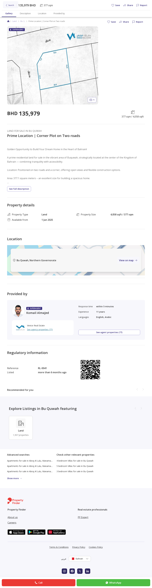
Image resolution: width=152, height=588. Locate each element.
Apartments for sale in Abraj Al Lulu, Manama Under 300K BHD (37, 471)
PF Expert (83, 517)
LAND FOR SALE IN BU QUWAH (24, 131)
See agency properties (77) (40, 329)
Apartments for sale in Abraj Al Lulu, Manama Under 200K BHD (37, 466)
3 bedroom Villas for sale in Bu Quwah (75, 471)
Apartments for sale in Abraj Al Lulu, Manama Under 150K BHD (37, 460)
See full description (19, 188)
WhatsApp (113, 582)
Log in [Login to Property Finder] (142, 4)
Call (38, 582)
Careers (12, 522)
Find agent (59, 12)
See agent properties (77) (109, 332)
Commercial (44, 12)
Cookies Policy (96, 547)
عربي (63, 558)
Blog (69, 12)
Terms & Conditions (59, 547)
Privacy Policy (78, 547)
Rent (16, 12)
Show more (15, 478)
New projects (28, 12)
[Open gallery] (52, 65)
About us (13, 517)
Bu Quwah (24, 21)
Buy (8, 12)
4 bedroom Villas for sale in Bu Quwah (75, 460)
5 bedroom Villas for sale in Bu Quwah (75, 466)
